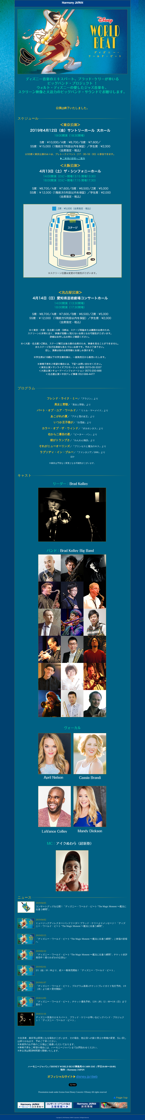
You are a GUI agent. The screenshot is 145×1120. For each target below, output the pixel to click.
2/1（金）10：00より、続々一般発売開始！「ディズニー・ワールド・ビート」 (76, 970)
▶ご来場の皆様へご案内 (72, 158)
